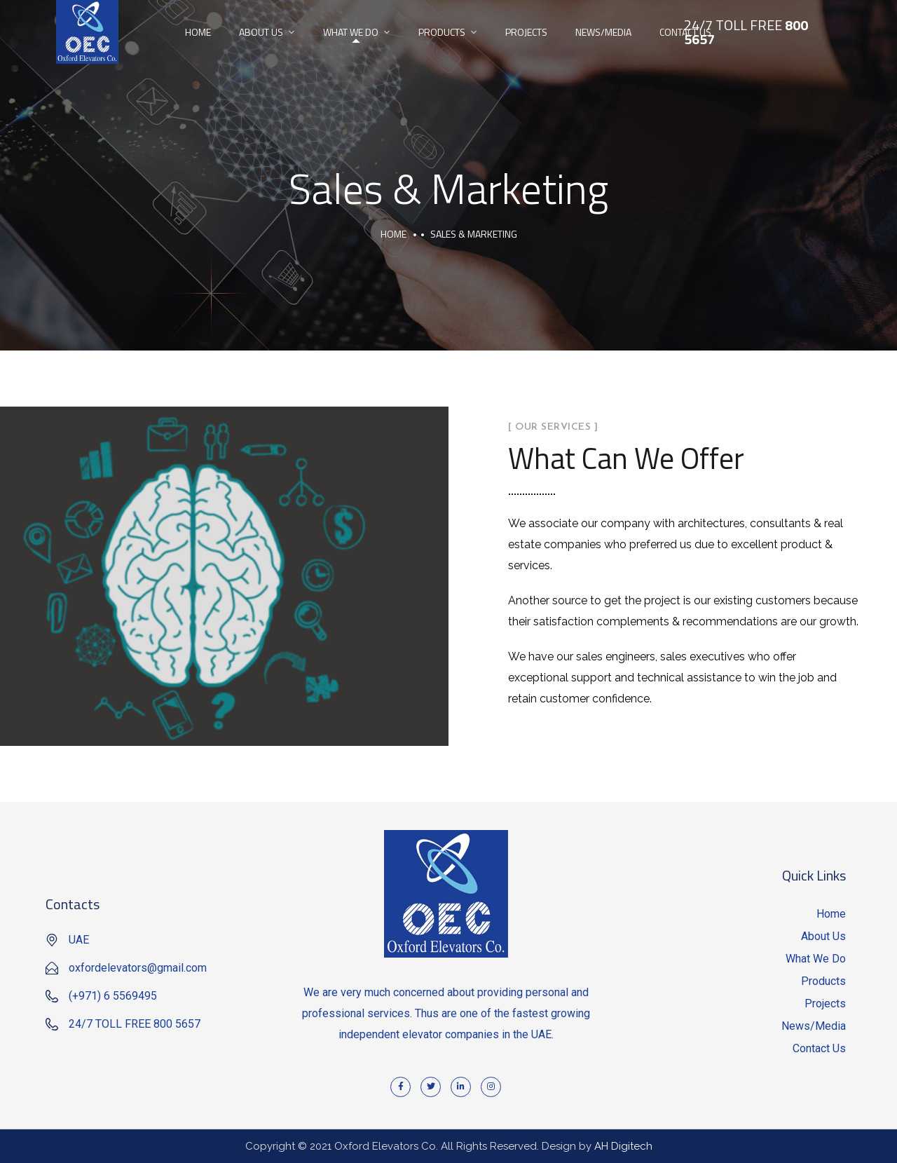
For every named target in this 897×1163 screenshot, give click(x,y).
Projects (526, 32)
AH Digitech (623, 1146)
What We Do (350, 32)
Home (198, 32)
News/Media (603, 32)
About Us (261, 32)
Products (441, 32)
